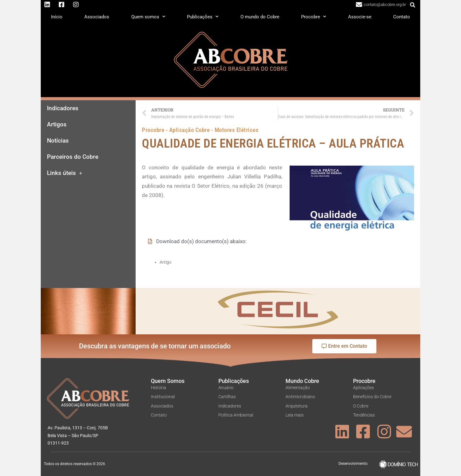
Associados (96, 17)
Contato (401, 17)
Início (57, 17)
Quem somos (148, 16)
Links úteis (64, 173)
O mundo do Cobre (259, 17)
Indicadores (62, 108)
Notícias (58, 140)
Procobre (313, 16)
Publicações (202, 16)
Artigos (57, 124)
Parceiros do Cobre (72, 156)
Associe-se (359, 17)
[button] (412, 5)
